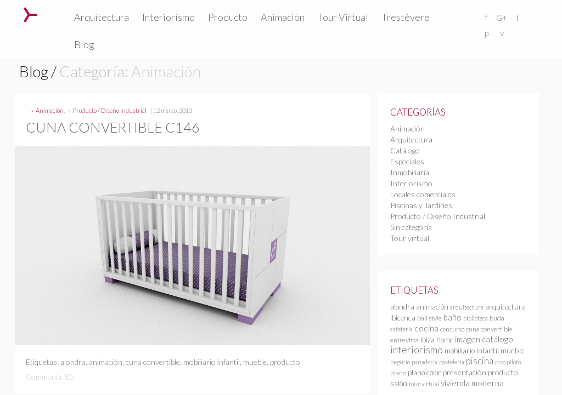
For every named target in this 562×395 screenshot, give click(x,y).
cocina (426, 328)
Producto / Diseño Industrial (110, 110)
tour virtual (424, 383)
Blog (84, 44)
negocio (400, 361)
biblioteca (475, 318)
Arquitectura (101, 17)
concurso (452, 329)
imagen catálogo (484, 339)
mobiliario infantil (211, 362)
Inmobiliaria (409, 172)
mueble (255, 362)
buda (497, 318)
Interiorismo (168, 17)
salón (398, 383)
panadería (424, 361)
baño (452, 317)
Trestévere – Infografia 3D (30, 15)
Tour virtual (409, 238)
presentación (464, 372)
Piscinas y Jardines (421, 205)
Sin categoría (411, 227)
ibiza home (436, 339)
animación (105, 362)
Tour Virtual (343, 17)
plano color (424, 372)
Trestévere (405, 17)
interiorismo (416, 350)
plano (398, 373)
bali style (429, 318)
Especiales (407, 161)
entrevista (404, 340)
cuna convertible (153, 362)
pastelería (451, 361)
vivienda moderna (472, 383)
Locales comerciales (423, 194)
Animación (283, 17)
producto (285, 362)
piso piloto (508, 361)
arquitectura (467, 307)
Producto (228, 17)
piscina (479, 361)
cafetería (401, 329)
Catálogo (405, 150)
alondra (73, 362)
